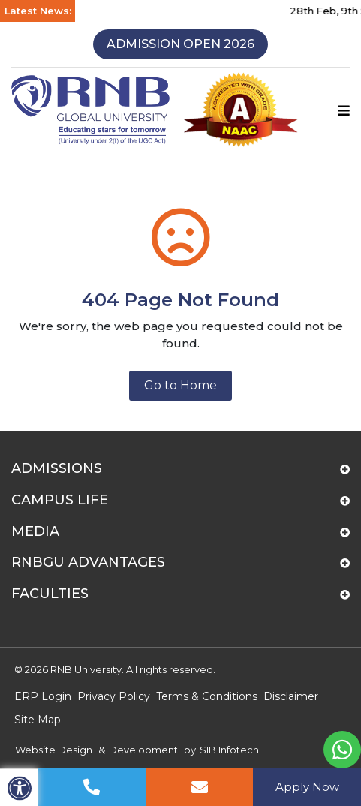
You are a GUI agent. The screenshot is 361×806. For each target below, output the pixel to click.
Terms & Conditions (206, 696)
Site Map (37, 719)
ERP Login (42, 696)
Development (143, 750)
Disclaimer (290, 696)
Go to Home (180, 385)
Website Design (53, 750)
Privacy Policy (113, 696)
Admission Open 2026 (180, 44)
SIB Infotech (229, 750)
